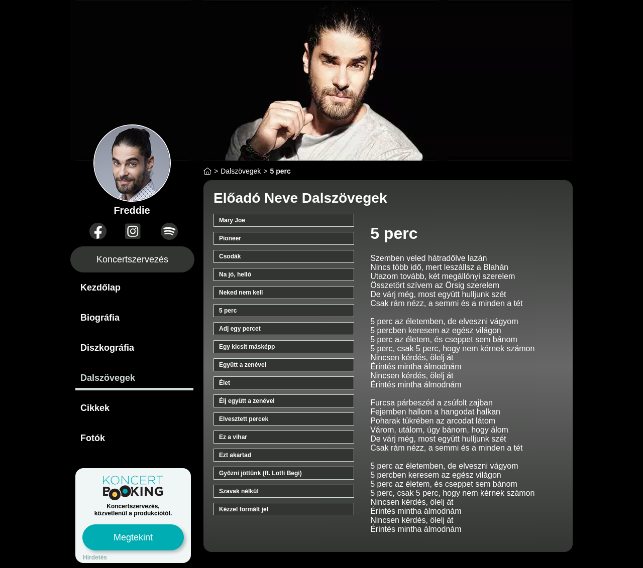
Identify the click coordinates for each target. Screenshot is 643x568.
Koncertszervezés (132, 259)
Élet (224, 382)
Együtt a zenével (242, 364)
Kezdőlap (100, 287)
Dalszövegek (107, 378)
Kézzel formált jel (243, 509)
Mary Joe (232, 220)
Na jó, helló (235, 274)
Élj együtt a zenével (247, 400)
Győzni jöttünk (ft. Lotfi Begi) (260, 473)
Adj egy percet (240, 328)
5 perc (228, 310)
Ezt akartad (235, 455)
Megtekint (133, 537)
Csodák (230, 256)
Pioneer (230, 238)
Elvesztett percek (243, 418)
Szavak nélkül (239, 491)
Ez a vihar (233, 437)
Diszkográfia (107, 348)
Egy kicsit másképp (247, 346)
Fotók (92, 438)
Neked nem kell (241, 292)
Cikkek (95, 408)
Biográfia (100, 318)
